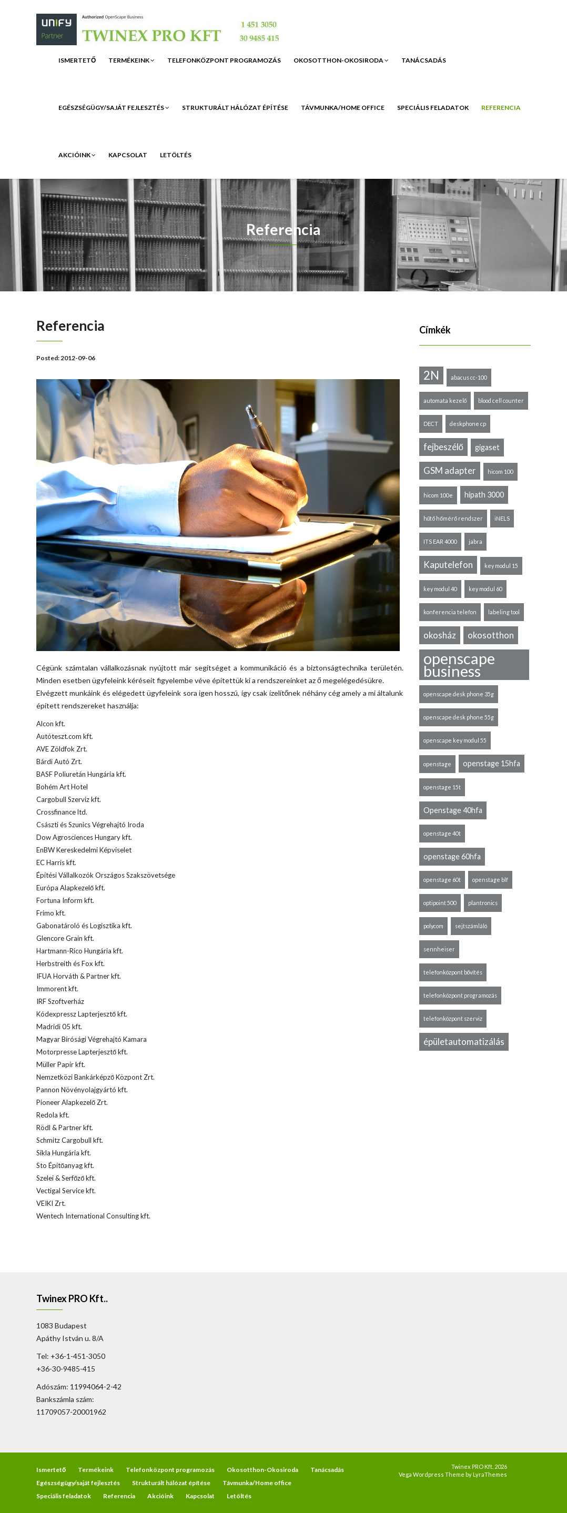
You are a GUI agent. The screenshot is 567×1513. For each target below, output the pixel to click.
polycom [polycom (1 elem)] (433, 925)
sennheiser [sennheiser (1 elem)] (439, 949)
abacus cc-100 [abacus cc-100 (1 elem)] (469, 377)
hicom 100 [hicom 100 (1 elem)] (500, 471)
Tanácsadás (423, 60)
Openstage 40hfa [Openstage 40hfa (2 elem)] (452, 810)
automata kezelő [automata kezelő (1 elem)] (445, 400)
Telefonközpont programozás (224, 60)
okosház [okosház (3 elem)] (439, 635)
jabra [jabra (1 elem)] (475, 541)
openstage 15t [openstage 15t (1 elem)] (442, 787)
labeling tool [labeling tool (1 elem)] (504, 611)
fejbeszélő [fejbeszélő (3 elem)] (443, 446)
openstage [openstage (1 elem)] (437, 763)
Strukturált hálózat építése (235, 107)
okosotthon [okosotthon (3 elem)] (491, 635)
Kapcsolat (127, 155)
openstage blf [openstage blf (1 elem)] (490, 879)
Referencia (501, 107)
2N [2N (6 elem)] (431, 375)
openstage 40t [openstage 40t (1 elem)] (442, 833)
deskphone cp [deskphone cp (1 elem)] (468, 423)
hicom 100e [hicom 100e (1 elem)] (438, 495)
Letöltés (175, 155)
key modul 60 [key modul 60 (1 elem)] (485, 588)
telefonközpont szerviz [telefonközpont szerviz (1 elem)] (452, 1018)
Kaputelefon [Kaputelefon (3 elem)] (448, 564)
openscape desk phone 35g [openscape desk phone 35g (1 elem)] (458, 694)
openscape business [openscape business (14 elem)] (459, 664)
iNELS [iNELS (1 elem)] (502, 518)
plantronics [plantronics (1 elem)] (483, 902)
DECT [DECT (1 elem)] (430, 423)
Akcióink (77, 155)
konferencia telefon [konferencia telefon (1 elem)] (450, 611)
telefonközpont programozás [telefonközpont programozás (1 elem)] (460, 995)
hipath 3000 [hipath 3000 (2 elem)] (484, 494)
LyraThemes (490, 1474)
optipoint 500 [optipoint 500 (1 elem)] (440, 902)
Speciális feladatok (433, 107)
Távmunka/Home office (342, 107)
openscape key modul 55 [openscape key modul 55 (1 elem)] (455, 740)
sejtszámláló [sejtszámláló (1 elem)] (471, 925)
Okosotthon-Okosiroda (341, 60)
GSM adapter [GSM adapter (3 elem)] (449, 470)
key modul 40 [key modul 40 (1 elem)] (440, 588)
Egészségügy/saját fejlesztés (113, 107)
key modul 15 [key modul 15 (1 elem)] (501, 565)
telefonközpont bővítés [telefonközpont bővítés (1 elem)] (453, 972)
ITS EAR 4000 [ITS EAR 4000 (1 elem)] (440, 541)
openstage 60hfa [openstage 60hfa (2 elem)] (452, 856)
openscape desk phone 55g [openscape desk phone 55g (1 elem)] (458, 717)
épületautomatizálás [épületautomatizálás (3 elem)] (463, 1041)
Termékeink (131, 60)
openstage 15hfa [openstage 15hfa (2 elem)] (491, 763)
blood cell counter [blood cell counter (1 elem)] (501, 400)
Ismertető (77, 60)
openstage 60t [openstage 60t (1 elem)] (442, 879)
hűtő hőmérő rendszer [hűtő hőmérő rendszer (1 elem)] (453, 518)
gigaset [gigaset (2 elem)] (487, 447)
